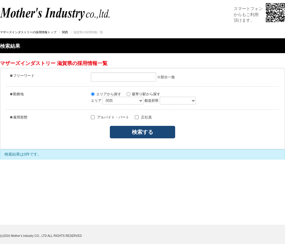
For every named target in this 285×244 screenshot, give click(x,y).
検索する (142, 132)
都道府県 (151, 101)
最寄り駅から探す (143, 94)
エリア (96, 101)
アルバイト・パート (110, 117)
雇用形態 (18, 117)
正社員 (143, 117)
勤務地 (17, 94)
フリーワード (22, 76)
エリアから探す (106, 94)
